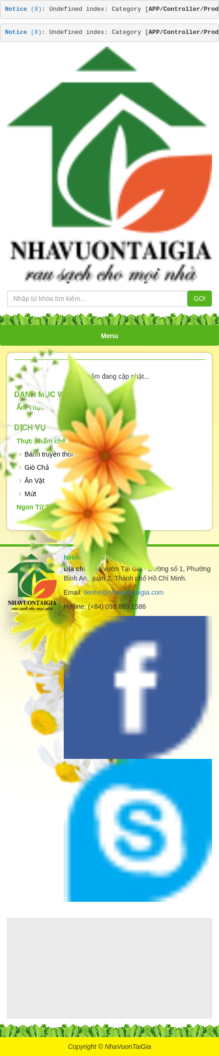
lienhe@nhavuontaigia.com (124, 592)
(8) (23, 9)
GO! (200, 298)
